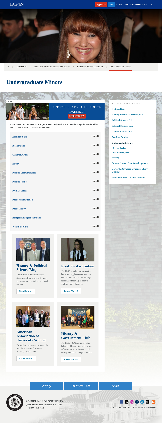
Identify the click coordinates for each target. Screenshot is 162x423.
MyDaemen (136, 5)
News (127, 5)
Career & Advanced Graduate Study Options (130, 170)
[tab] (55, 136)
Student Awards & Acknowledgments (130, 163)
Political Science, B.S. (122, 126)
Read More (25, 291)
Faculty (115, 157)
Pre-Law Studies (120, 137)
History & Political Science (90, 67)
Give (120, 5)
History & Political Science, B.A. (128, 114)
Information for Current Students (128, 177)
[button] (152, 4)
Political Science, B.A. (122, 120)
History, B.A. (118, 109)
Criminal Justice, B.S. (122, 131)
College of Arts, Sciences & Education (52, 67)
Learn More (71, 291)
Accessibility (151, 407)
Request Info (81, 386)
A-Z (145, 5)
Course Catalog (119, 148)
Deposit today (76, 116)
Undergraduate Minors (123, 143)
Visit (111, 5)
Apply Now (101, 5)
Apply (46, 386)
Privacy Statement (138, 407)
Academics (22, 67)
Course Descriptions (121, 152)
